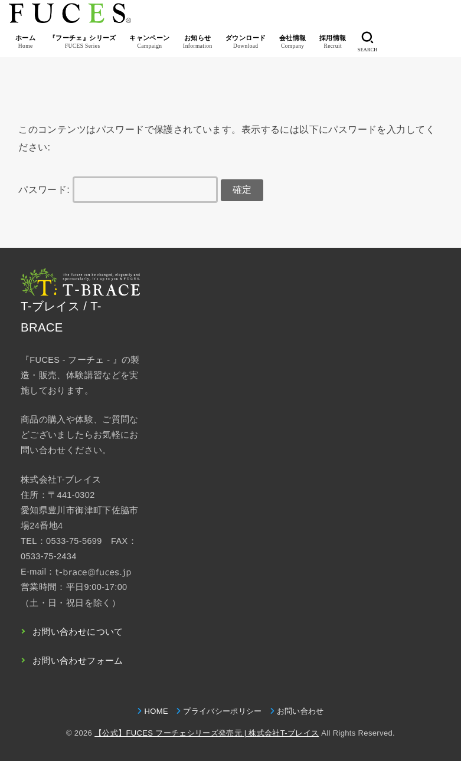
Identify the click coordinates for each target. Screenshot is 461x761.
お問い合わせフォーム (77, 660)
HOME (156, 711)
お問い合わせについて (77, 632)
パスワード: (118, 189)
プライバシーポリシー (222, 711)
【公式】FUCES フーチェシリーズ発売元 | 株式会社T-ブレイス (206, 733)
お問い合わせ (300, 711)
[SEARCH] (367, 42)
